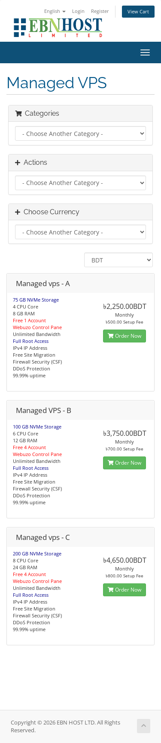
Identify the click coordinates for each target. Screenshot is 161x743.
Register (100, 11)
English (55, 11)
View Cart (138, 11)
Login (78, 11)
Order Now (124, 335)
